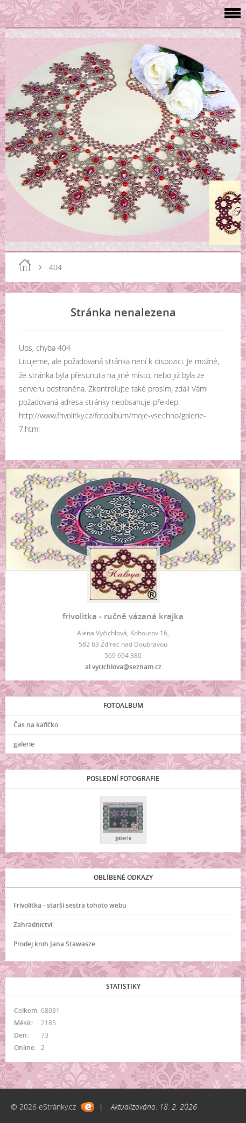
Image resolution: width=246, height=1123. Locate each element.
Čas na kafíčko (35, 724)
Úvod (25, 265)
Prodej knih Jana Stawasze (54, 943)
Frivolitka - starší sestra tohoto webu (69, 905)
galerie (23, 744)
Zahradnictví (32, 924)
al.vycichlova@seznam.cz (123, 666)
